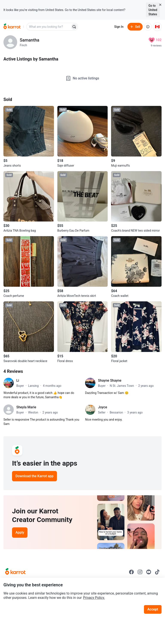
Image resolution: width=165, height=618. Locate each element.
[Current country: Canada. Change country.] (157, 26)
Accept (152, 609)
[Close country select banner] (160, 5)
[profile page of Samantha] (10, 42)
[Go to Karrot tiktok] (157, 572)
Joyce (102, 407)
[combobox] (48, 27)
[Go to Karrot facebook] (131, 572)
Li (17, 380)
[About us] (148, 27)
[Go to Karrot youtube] (148, 572)
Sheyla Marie (26, 407)
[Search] (74, 27)
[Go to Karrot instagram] (140, 572)
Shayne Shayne (109, 380)
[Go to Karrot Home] (15, 572)
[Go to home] (12, 26)
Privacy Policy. (94, 598)
